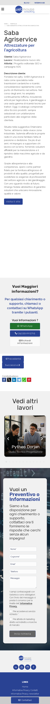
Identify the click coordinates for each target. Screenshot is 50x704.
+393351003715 (25, 333)
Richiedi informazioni (25, 342)
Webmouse (39, 3)
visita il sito (13, 201)
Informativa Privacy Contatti (25, 690)
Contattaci (25, 700)
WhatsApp (25, 326)
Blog (26, 3)
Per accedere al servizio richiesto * (22, 612)
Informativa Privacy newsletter (25, 694)
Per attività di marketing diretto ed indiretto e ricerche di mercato (23, 622)
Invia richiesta (22, 634)
